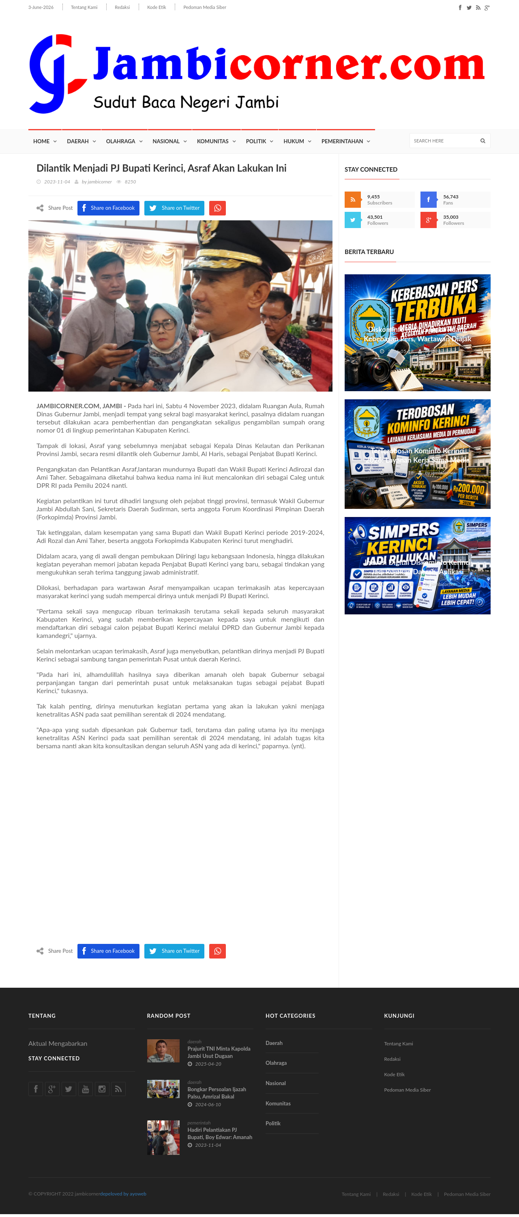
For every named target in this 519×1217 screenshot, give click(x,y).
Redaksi (122, 7)
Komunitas (213, 144)
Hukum (293, 144)
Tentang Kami (84, 7)
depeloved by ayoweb (123, 1196)
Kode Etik (156, 7)
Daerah (78, 144)
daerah (195, 1044)
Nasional (166, 144)
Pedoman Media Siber (204, 7)
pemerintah (199, 1125)
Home (41, 144)
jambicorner (100, 184)
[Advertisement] (180, 851)
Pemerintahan (342, 144)
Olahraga (120, 144)
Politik (256, 144)
